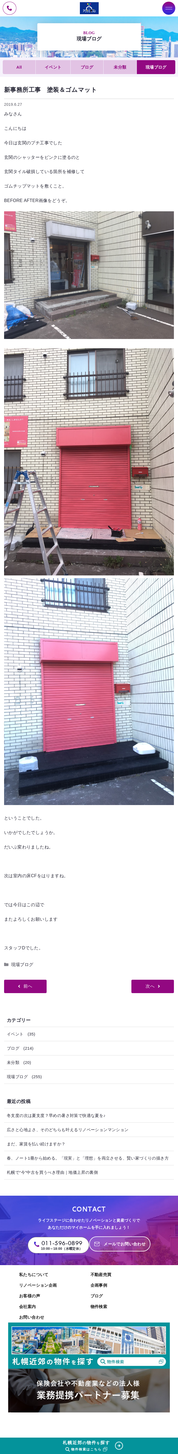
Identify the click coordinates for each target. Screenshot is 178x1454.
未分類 (120, 67)
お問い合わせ (31, 1317)
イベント (53, 67)
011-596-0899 (62, 1243)
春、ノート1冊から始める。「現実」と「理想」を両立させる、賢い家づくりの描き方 (88, 1158)
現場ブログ (156, 67)
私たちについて (34, 1274)
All (19, 67)
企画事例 (98, 1285)
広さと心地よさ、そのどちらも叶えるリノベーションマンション (68, 1129)
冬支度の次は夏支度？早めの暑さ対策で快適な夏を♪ (56, 1115)
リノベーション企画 (38, 1285)
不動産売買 (100, 1274)
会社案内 (27, 1306)
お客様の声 (29, 1296)
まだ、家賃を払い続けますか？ (36, 1144)
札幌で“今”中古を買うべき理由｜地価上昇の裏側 (52, 1172)
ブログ (87, 67)
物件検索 (98, 1306)
